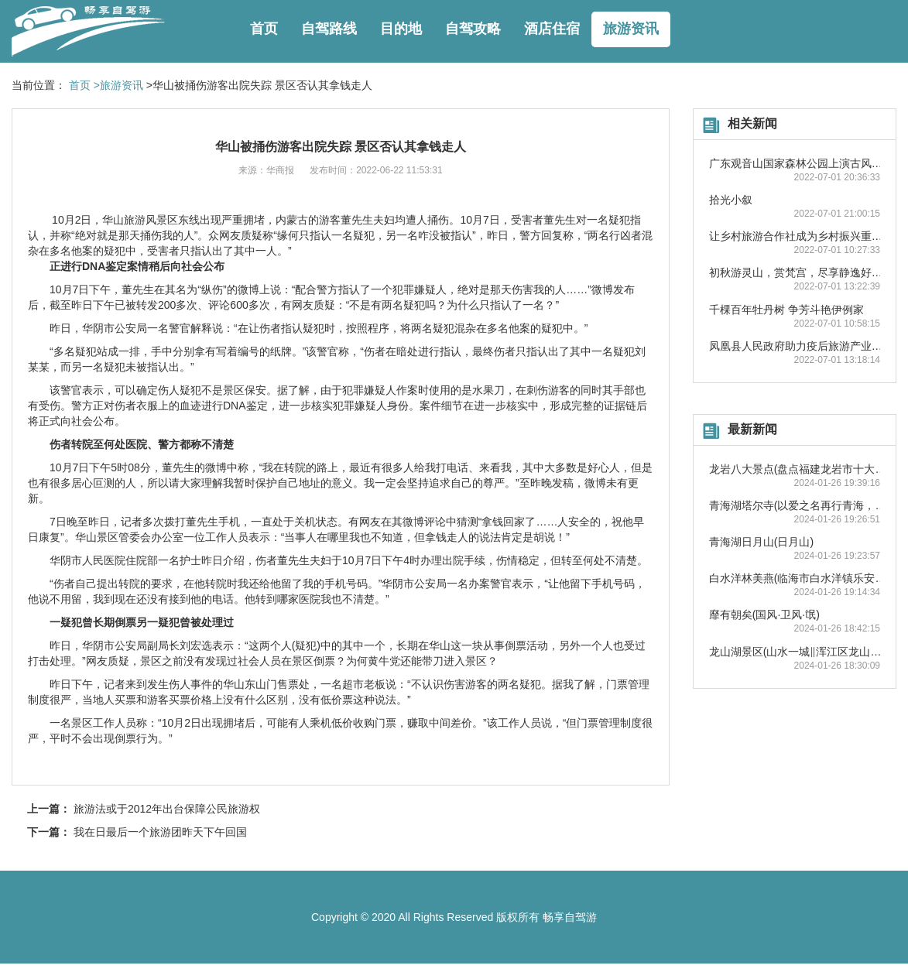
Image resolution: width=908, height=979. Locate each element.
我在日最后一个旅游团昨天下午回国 (160, 832)
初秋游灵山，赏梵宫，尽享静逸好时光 (801, 272)
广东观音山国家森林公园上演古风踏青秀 (806, 163)
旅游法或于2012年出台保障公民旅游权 (167, 809)
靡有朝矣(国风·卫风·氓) (764, 614)
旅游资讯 (631, 28)
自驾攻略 (473, 28)
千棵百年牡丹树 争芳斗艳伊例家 (786, 309)
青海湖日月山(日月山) (761, 542)
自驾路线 (329, 28)
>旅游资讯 (118, 85)
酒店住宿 (552, 28)
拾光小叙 (730, 199)
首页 (264, 28)
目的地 (401, 28)
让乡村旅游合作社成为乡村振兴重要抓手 (806, 236)
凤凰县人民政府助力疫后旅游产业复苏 (801, 346)
